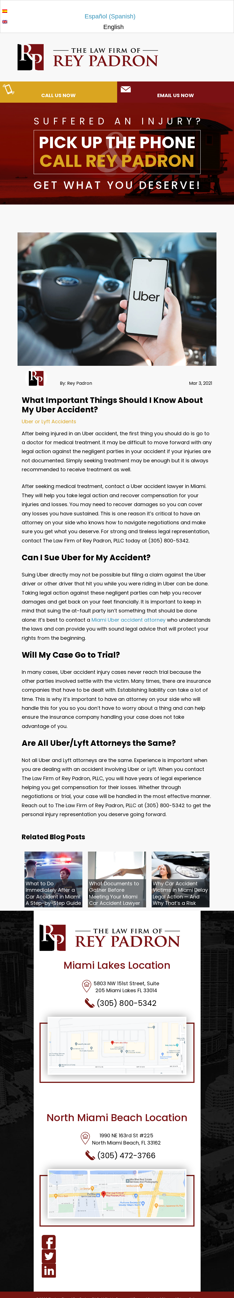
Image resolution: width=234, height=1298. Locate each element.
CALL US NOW (39, 91)
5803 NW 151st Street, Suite (120, 983)
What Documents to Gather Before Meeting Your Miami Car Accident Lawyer (114, 893)
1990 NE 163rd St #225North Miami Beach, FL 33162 (120, 1139)
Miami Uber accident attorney (129, 619)
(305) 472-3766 (120, 1155)
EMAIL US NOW (157, 91)
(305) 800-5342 (120, 1003)
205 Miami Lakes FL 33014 (126, 990)
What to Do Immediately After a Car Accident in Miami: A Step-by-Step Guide (53, 893)
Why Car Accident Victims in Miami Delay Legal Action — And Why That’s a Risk (180, 893)
